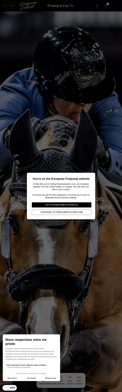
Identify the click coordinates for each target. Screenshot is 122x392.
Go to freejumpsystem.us (61, 205)
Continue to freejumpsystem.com (62, 212)
